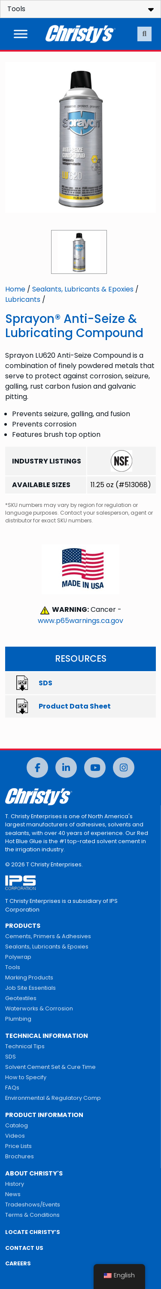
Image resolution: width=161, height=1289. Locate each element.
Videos (15, 1135)
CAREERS (18, 1263)
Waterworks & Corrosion (39, 1008)
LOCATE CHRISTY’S (32, 1232)
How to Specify (25, 1077)
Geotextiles (20, 998)
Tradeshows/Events (32, 1204)
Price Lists (18, 1146)
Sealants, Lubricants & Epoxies (83, 289)
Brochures (19, 1156)
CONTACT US (24, 1248)
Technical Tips (25, 1046)
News (13, 1194)
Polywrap (18, 957)
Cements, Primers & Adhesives (48, 936)
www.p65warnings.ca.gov (80, 621)
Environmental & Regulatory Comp (53, 1098)
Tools (12, 967)
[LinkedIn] (66, 767)
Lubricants (22, 299)
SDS (10, 1056)
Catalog (16, 1125)
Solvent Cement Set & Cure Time (50, 1067)
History (14, 1184)
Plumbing (18, 1018)
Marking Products (29, 977)
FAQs (12, 1087)
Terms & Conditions (32, 1214)
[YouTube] (95, 767)
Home (15, 289)
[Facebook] (37, 767)
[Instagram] (123, 767)
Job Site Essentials (30, 987)
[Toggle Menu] (20, 34)
